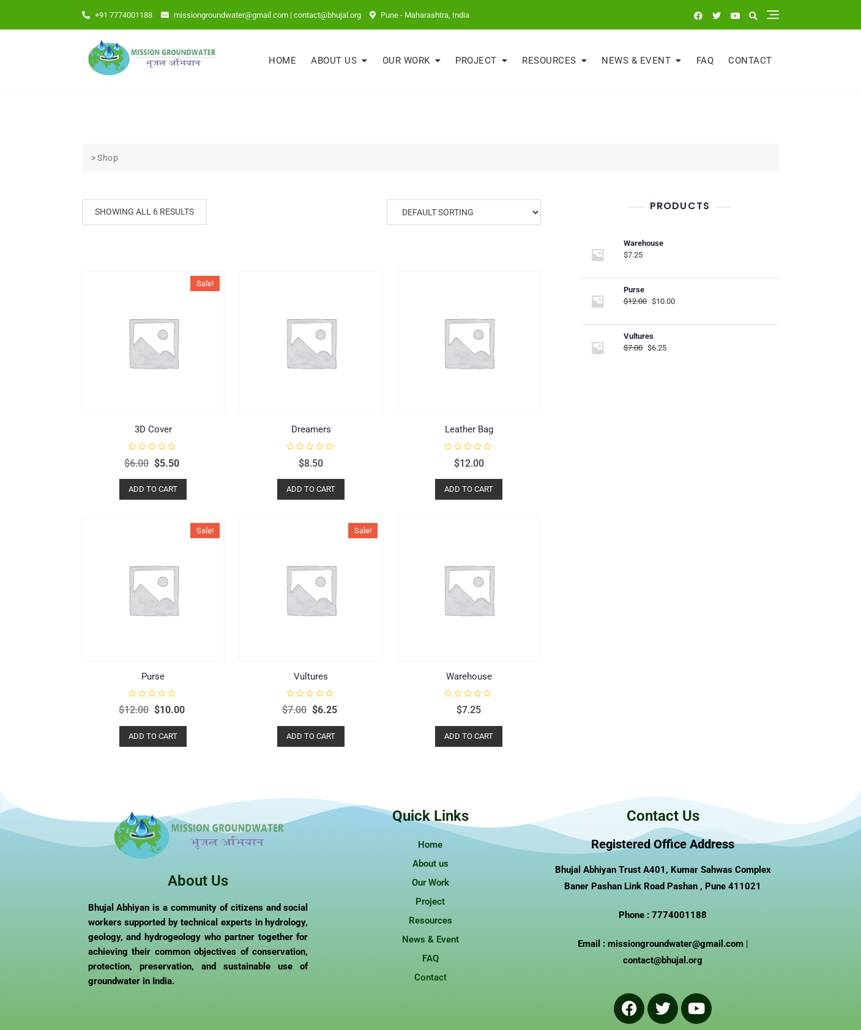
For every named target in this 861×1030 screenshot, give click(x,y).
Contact (750, 60)
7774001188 (679, 915)
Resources (549, 60)
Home (282, 60)
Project (476, 60)
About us (334, 60)
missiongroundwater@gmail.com (676, 943)
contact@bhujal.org (663, 960)
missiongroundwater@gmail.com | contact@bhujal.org (261, 15)
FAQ (705, 60)
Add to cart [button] (153, 489)
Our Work (406, 60)
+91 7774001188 (117, 15)
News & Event (636, 60)
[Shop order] (464, 212)
